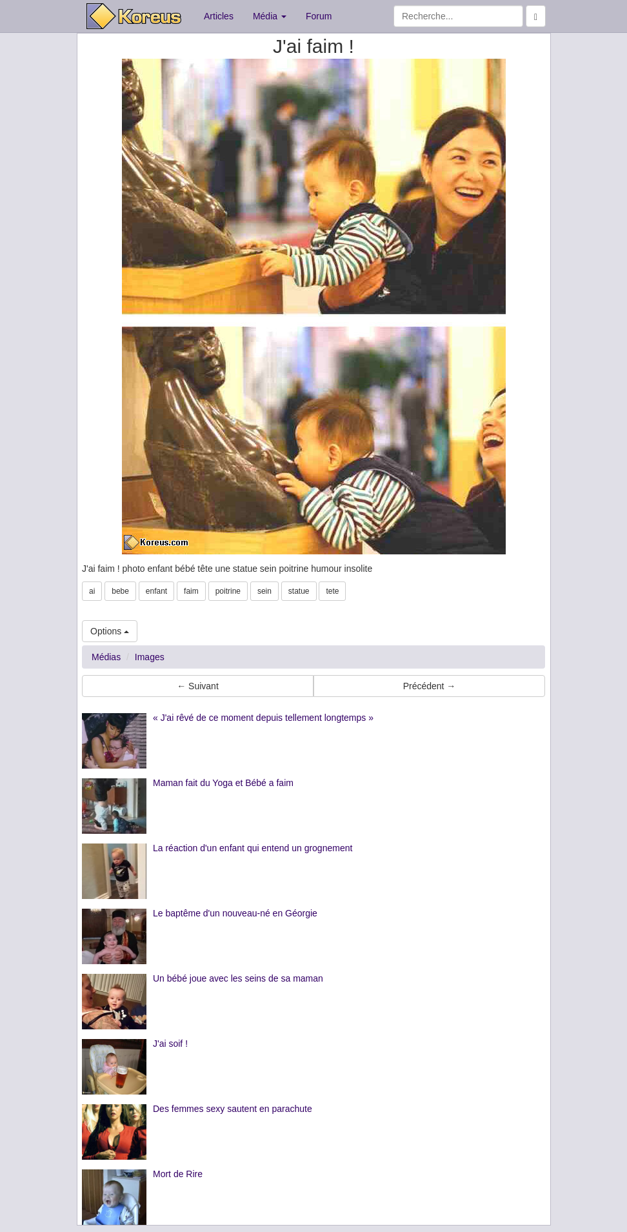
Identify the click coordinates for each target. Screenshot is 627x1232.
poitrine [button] (228, 591)
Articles (219, 16)
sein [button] (264, 591)
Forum (319, 16)
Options (109, 631)
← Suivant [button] (198, 686)
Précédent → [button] (429, 686)
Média (269, 16)
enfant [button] (156, 591)
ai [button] (92, 591)
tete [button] (332, 591)
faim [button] (191, 591)
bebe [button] (120, 591)
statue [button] (299, 591)
